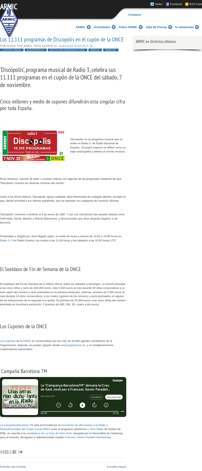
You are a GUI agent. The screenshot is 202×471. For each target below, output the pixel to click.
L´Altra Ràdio (96, 429)
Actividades (102, 27)
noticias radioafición (67, 50)
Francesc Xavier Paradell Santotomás (88, 437)
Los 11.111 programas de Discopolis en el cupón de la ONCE (62, 39)
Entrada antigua (116, 466)
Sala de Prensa (156, 27)
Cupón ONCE (12, 50)
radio (95, 50)
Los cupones (8, 341)
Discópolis (35, 50)
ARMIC (8, 7)
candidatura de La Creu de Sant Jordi (49, 433)
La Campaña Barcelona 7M (16, 425)
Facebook (176, 4)
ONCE (27, 341)
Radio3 (111, 50)
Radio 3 (4, 240)
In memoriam (184, 27)
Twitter (159, 4)
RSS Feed (195, 4)
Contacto (134, 14)
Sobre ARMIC (128, 27)
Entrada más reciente (13, 466)
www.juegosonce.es (73, 345)
